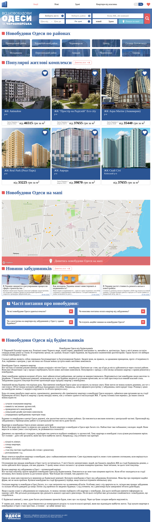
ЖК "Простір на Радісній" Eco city (75, 111)
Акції (35, 4)
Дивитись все (82, 62)
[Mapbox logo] (7, 262)
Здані (77, 4)
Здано (111, 21)
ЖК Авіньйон (12, 111)
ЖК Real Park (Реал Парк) (20, 170)
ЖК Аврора (61, 170)
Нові (57, 4)
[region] (76, 232)
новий (98, 21)
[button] (78, 21)
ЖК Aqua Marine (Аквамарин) (122, 111)
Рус (136, 4)
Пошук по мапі (131, 21)
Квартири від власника (106, 4)
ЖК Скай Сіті (112, 170)
